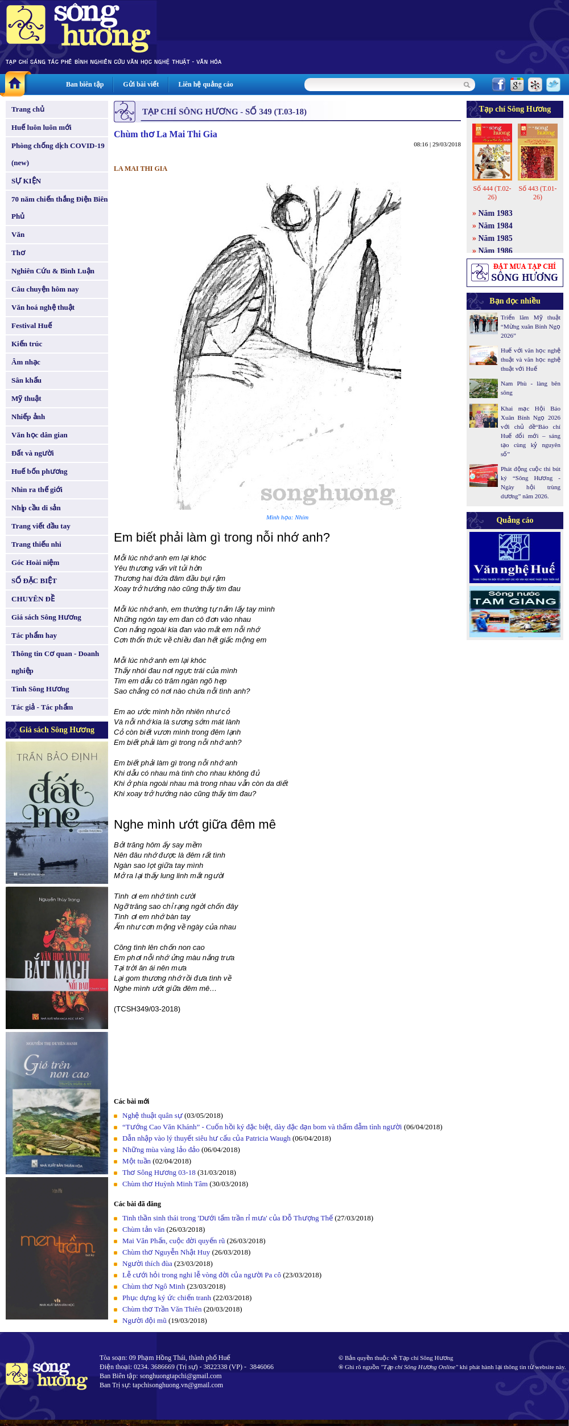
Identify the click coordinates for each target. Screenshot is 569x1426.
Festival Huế (31, 325)
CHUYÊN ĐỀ (33, 599)
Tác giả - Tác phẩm (42, 707)
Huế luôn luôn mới (41, 127)
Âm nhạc (25, 362)
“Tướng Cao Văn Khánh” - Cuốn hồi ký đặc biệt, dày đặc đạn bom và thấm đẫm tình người (262, 1126)
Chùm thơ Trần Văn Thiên (161, 1309)
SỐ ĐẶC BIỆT (34, 580)
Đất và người (32, 453)
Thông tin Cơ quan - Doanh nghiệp (55, 662)
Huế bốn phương (39, 471)
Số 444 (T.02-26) (492, 193)
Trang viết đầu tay (41, 526)
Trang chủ (27, 109)
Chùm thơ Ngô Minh (153, 1286)
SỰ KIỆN (26, 181)
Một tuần (136, 1161)
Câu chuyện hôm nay (45, 289)
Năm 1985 (496, 238)
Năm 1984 (496, 226)
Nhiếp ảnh (28, 416)
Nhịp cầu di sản (36, 507)
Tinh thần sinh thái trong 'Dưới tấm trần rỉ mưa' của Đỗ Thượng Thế (227, 1218)
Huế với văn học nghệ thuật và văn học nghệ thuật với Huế (530, 359)
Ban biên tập (85, 84)
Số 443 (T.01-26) (537, 193)
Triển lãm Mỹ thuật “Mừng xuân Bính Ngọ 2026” (530, 326)
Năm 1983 (496, 213)
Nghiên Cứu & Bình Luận (52, 271)
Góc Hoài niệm (35, 562)
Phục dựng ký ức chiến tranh (166, 1297)
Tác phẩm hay (34, 635)
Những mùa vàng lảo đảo (161, 1149)
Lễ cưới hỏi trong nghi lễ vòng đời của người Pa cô (201, 1275)
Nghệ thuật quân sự (152, 1115)
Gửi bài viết (141, 84)
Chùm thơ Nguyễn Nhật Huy (166, 1252)
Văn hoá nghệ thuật (43, 307)
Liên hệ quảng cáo (205, 84)
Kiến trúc (26, 343)
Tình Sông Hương (40, 689)
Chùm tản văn (143, 1229)
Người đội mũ (144, 1320)
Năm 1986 (496, 251)
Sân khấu (26, 380)
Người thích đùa (147, 1263)
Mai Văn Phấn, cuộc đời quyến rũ (173, 1240)
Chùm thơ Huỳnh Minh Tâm (165, 1183)
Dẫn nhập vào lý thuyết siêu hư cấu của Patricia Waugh (206, 1138)
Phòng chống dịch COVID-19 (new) (58, 154)
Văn (17, 234)
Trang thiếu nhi (36, 544)
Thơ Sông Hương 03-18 (159, 1172)
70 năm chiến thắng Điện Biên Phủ (59, 207)
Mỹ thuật (26, 398)
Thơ (18, 252)
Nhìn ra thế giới (37, 489)
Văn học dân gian (39, 435)
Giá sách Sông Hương (46, 617)
